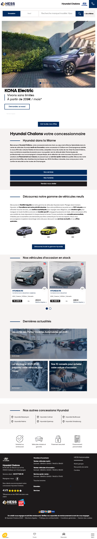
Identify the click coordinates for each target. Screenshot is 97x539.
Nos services (48, 172)
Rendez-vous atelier (48, 184)
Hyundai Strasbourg (71, 421)
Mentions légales (10, 113)
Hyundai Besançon (20, 417)
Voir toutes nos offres (48, 124)
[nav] (92, 536)
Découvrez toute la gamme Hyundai (48, 247)
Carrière (77, 470)
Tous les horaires (39, 480)
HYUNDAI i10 (17, 291)
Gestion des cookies (85, 518)
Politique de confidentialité (49, 518)
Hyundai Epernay (45, 421)
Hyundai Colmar (45, 417)
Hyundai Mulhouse (71, 417)
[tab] (52, 458)
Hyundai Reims (18, 421)
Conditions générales (68, 518)
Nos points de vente (81, 467)
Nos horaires (48, 178)
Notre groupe (79, 464)
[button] (4, 54)
